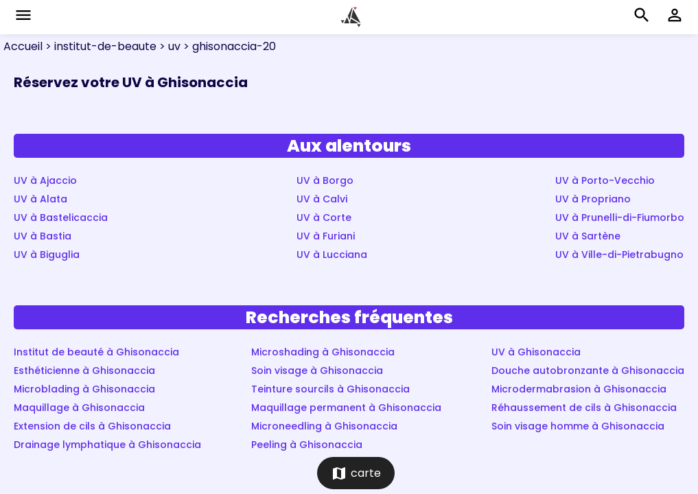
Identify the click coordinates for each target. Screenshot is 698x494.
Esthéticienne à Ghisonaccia (84, 370)
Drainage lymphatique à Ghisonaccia (107, 444)
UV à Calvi (321, 199)
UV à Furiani (325, 236)
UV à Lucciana (331, 254)
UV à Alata (40, 199)
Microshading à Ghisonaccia (323, 352)
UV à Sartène (587, 236)
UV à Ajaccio (45, 180)
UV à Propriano (593, 199)
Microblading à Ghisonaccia (84, 389)
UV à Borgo (324, 180)
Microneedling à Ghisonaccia (324, 426)
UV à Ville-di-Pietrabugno (619, 254)
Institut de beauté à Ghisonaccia (96, 352)
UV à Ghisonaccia (536, 352)
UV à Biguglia (47, 254)
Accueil (23, 46)
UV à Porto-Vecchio (605, 180)
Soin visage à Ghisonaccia (317, 370)
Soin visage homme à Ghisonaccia (577, 426)
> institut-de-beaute (99, 46)
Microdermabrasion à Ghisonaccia (578, 389)
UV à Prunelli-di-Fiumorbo (619, 217)
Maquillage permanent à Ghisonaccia (346, 407)
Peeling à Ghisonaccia (306, 444)
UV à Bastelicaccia (61, 217)
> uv (168, 46)
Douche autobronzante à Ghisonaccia (587, 370)
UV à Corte (323, 217)
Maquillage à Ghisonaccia (79, 407)
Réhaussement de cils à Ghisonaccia (584, 407)
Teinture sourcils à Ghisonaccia (330, 389)
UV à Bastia (42, 236)
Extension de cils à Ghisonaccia (92, 426)
